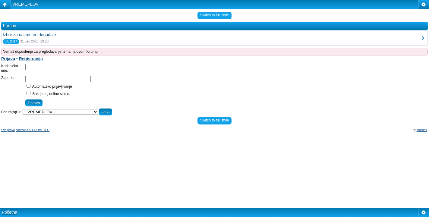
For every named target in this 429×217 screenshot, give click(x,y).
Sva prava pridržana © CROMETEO (25, 130)
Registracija (31, 58)
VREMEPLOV (25, 4)
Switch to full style (214, 15)
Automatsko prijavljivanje (49, 86)
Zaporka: (8, 78)
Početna (9, 212)
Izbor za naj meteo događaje (29, 34)
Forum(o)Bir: (11, 112)
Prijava (8, 58)
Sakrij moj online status (48, 94)
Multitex (422, 130)
